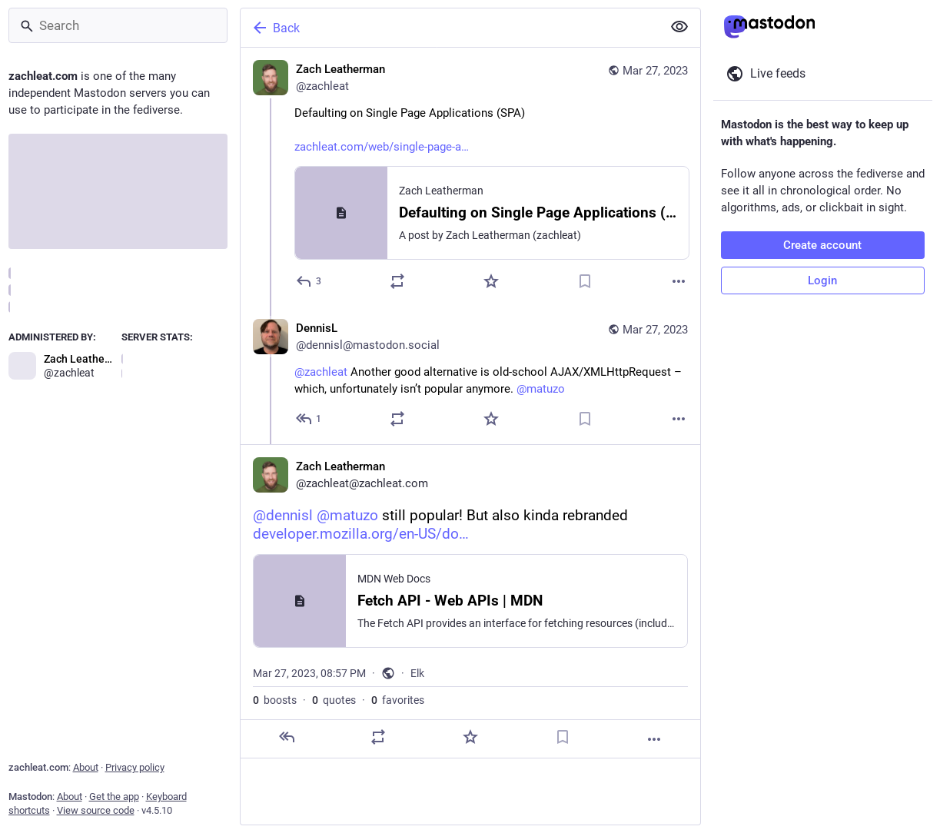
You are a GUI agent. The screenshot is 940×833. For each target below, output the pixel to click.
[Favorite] (491, 281)
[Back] (450, 27)
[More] (678, 281)
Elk (417, 673)
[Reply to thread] (309, 419)
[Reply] (309, 281)
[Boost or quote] (397, 281)
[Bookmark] (585, 281)
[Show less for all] (679, 26)
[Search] (118, 25)
